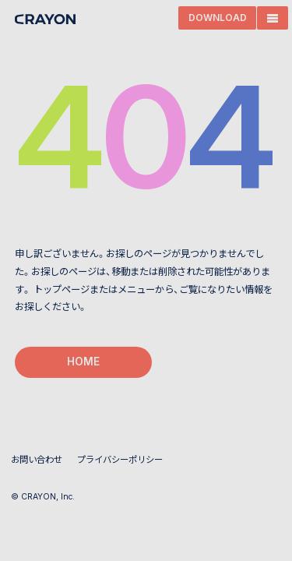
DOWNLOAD (217, 18)
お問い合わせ (36, 459)
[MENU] (272, 18)
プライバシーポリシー (120, 459)
